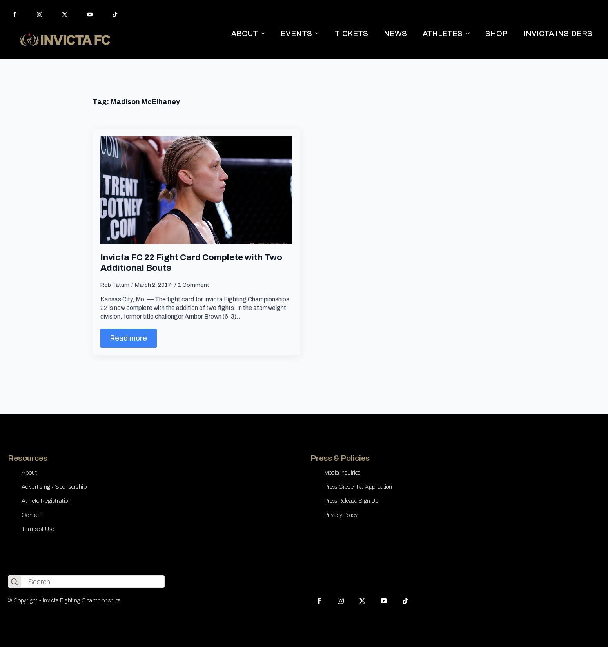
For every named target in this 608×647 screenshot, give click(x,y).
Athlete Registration (46, 501)
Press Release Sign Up (351, 501)
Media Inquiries (342, 472)
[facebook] (14, 14)
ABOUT (244, 33)
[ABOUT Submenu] (265, 33)
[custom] (115, 14)
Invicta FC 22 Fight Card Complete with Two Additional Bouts (191, 262)
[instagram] (39, 14)
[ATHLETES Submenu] (470, 33)
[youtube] (89, 14)
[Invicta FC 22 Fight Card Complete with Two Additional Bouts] (196, 190)
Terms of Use (38, 529)
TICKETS (351, 33)
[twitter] (64, 14)
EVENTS (296, 33)
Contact (32, 515)
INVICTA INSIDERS (557, 33)
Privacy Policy (341, 515)
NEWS (395, 33)
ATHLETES (443, 33)
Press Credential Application (358, 487)
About (29, 472)
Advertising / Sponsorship (54, 487)
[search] (14, 582)
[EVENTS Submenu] (319, 33)
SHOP (496, 33)
